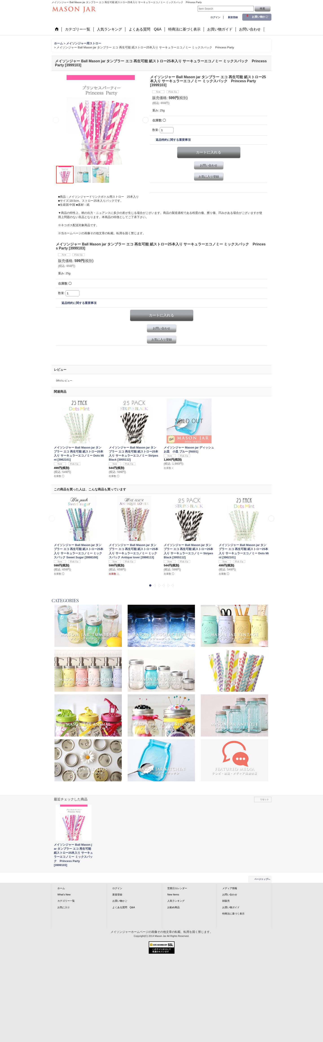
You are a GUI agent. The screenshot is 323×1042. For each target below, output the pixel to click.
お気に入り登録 (209, 176)
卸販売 (226, 900)
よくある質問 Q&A (123, 907)
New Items (173, 894)
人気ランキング (176, 900)
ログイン (215, 17)
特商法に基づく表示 (233, 913)
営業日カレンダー (177, 888)
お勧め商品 (173, 907)
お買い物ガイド (231, 907)
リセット (264, 799)
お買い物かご (119, 900)
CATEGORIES (65, 600)
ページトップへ (262, 879)
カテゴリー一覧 (66, 900)
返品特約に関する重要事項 (173, 139)
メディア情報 (229, 888)
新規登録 (233, 17)
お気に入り (63, 907)
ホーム (61, 888)
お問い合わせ (208, 165)
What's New (64, 894)
